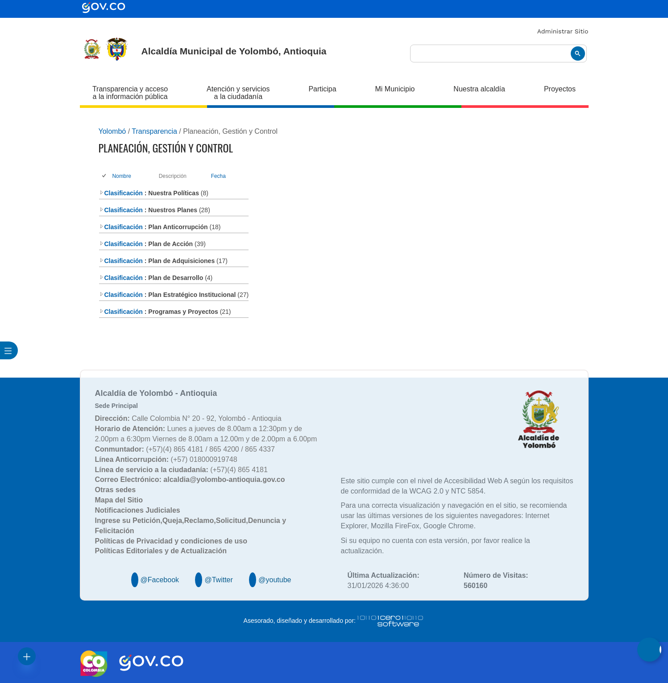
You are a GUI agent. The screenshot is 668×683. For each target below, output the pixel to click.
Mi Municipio (395, 89)
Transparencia (154, 131)
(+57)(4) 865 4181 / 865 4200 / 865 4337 (185, 449)
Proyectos (560, 89)
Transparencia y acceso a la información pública (130, 92)
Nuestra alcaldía (479, 89)
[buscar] (498, 54)
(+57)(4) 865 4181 (181, 469)
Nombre (121, 176)
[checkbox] (104, 176)
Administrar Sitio (563, 31)
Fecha (218, 176)
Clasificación (121, 193)
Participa (322, 89)
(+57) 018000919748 (166, 459)
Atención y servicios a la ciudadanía (238, 92)
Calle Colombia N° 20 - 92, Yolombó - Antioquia (188, 418)
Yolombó (112, 131)
